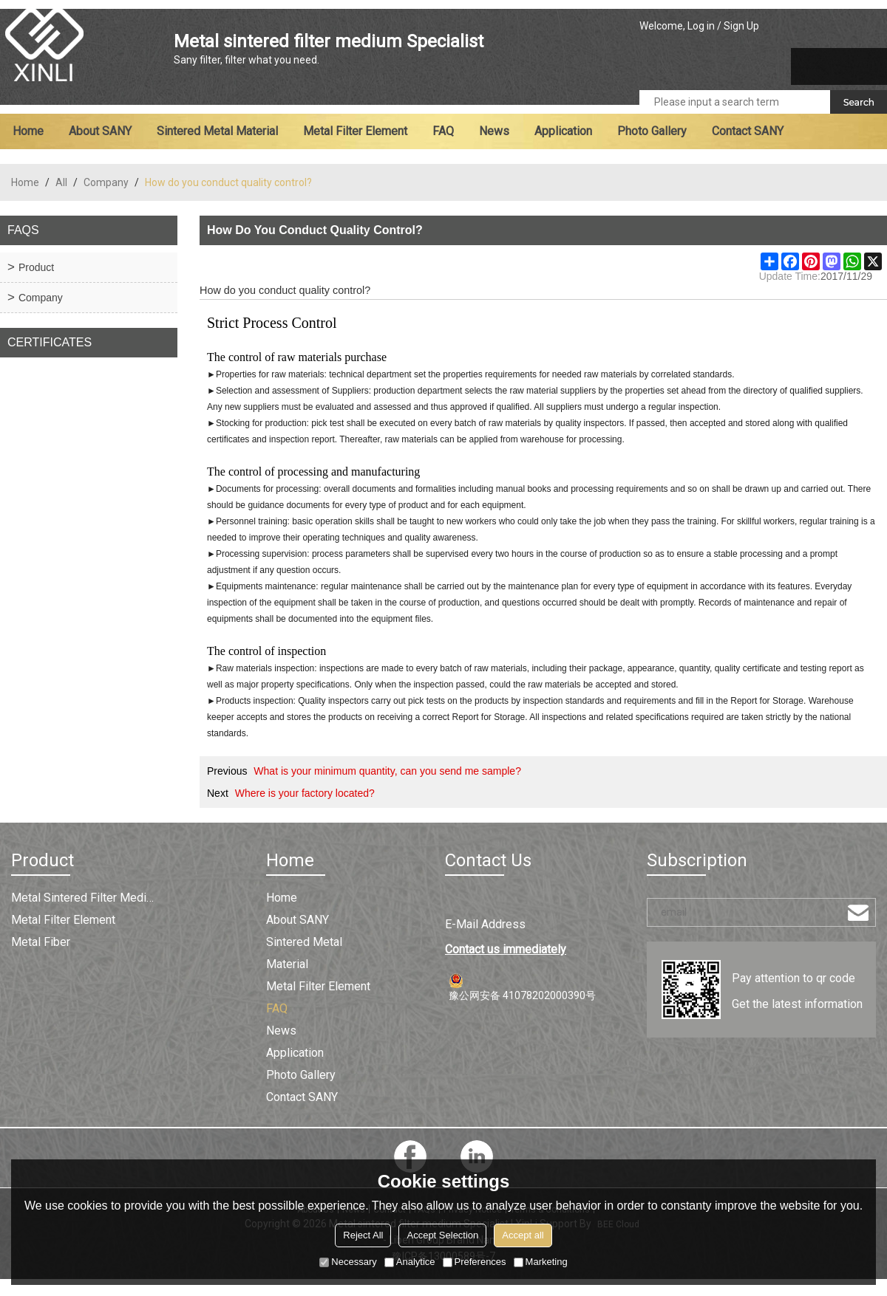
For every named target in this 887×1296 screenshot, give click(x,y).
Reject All (363, 1235)
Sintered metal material (217, 131)
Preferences (474, 1261)
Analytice (409, 1261)
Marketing (541, 1261)
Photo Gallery (652, 131)
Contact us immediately (505, 949)
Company (106, 182)
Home (28, 131)
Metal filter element (355, 131)
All (61, 182)
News (494, 131)
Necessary (347, 1261)
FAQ (443, 131)
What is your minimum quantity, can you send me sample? (387, 771)
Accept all (522, 1235)
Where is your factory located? (305, 793)
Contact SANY (748, 131)
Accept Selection (442, 1235)
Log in (701, 26)
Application (563, 131)
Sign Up (741, 26)
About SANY (100, 131)
